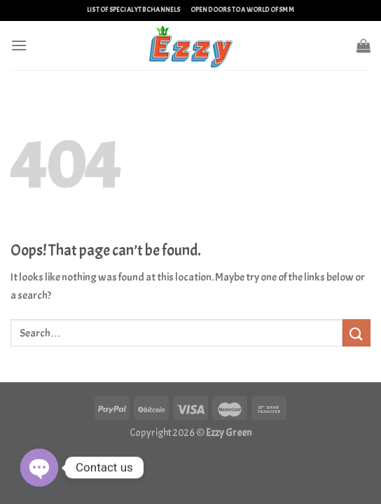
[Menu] (19, 45)
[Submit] (356, 332)
